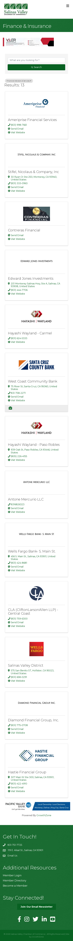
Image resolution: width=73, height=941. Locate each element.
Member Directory (14, 880)
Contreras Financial (24, 230)
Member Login (12, 875)
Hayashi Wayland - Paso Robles (34, 445)
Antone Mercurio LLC (26, 499)
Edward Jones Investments (30, 278)
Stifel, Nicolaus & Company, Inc (33, 172)
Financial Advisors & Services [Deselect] (19, 81)
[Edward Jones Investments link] (36, 261)
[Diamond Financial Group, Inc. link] (36, 703)
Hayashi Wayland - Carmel (30, 333)
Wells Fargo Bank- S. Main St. (32, 551)
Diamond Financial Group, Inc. (33, 720)
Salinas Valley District (25, 665)
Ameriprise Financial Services (32, 120)
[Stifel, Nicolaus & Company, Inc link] (36, 154)
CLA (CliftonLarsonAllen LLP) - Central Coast (33, 611)
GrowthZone (43, 815)
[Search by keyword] (36, 60)
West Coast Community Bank (32, 381)
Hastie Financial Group (27, 772)
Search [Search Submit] (36, 67)
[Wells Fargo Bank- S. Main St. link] (36, 534)
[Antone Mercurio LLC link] (36, 482)
